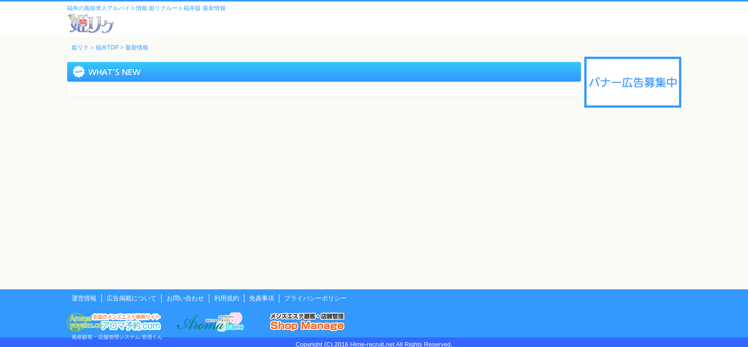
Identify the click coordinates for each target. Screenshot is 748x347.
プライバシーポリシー (315, 298)
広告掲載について (132, 298)
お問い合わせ (185, 298)
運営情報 (84, 298)
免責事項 (261, 298)
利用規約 (226, 298)
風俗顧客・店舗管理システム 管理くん (117, 337)
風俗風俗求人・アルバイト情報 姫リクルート (91, 23)
